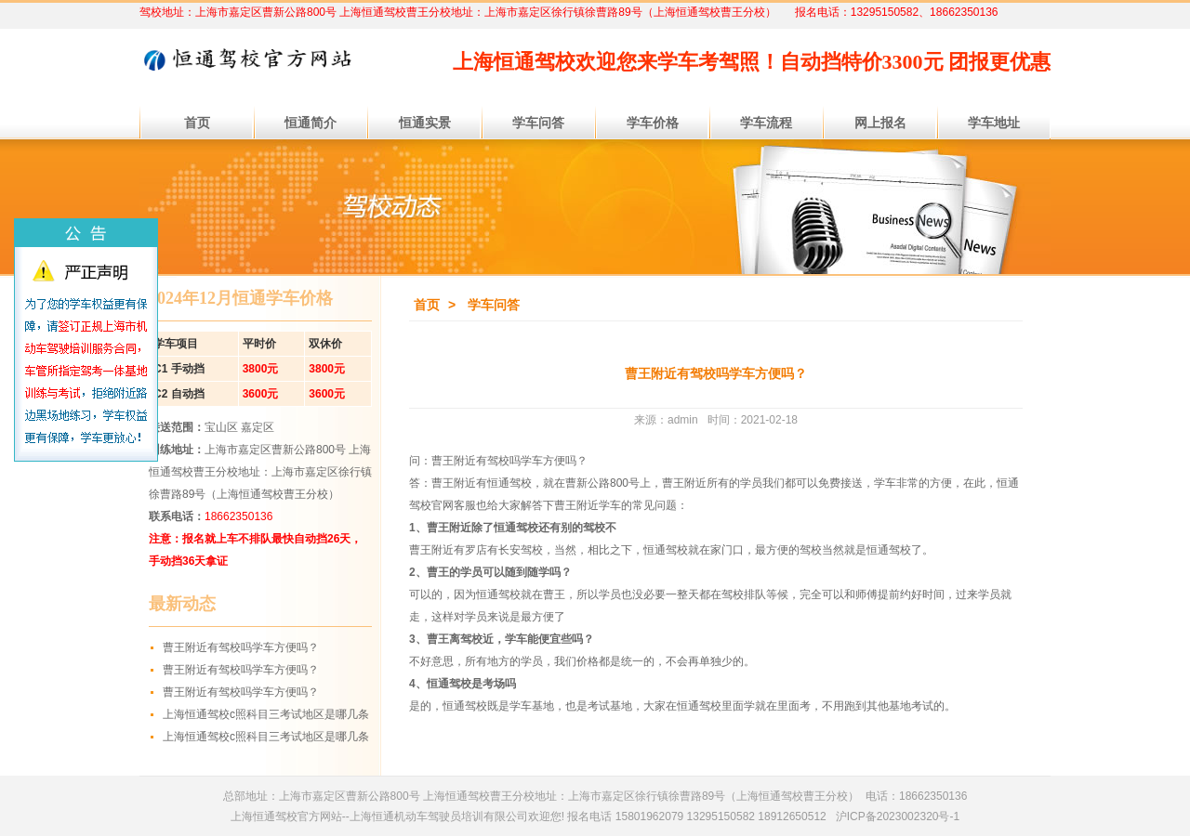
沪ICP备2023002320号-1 (897, 816)
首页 (427, 304)
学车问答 (494, 304)
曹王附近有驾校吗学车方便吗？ (241, 647)
